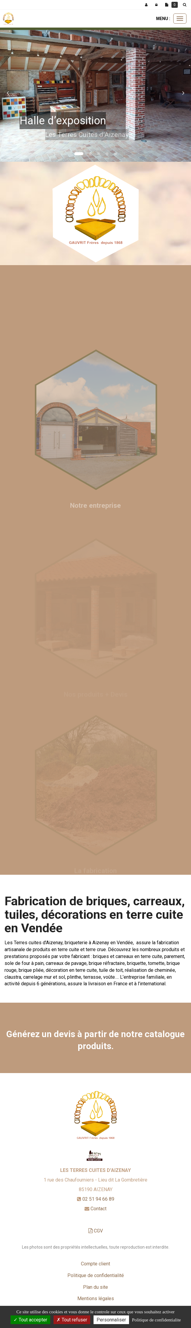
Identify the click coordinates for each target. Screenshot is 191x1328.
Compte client (95, 1264)
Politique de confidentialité (95, 1275)
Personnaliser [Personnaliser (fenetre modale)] (111, 1320)
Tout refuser (72, 1320)
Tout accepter (30, 1320)
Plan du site (95, 1287)
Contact (98, 1208)
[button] (9, 90)
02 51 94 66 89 (98, 1199)
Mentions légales (95, 1298)
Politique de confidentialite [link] (156, 1320)
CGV (95, 1231)
